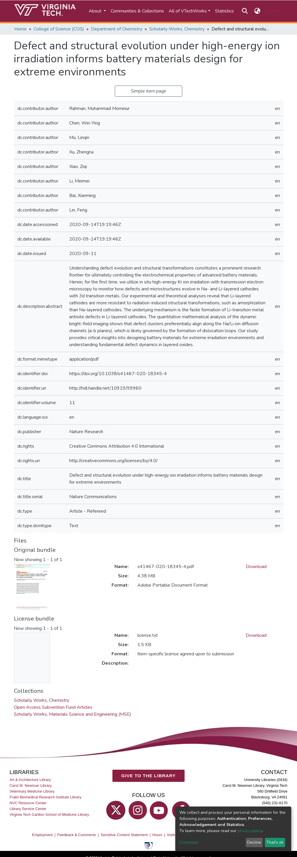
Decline (254, 842)
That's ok (274, 842)
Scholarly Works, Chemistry (177, 29)
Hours (157, 835)
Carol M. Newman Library (31, 785)
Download (256, 566)
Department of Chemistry (116, 29)
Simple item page (148, 91)
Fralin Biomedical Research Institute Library (45, 797)
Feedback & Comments (76, 835)
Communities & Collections (137, 11)
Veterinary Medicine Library (32, 791)
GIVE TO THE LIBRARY (148, 775)
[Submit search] (245, 11)
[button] (257, 11)
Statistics (224, 11)
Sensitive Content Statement (124, 835)
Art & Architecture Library (30, 780)
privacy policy (250, 831)
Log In (273, 11)
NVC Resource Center (28, 803)
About (96, 11)
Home (20, 29)
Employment (42, 835)
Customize (188, 842)
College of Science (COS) (59, 29)
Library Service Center (28, 809)
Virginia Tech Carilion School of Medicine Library (49, 814)
